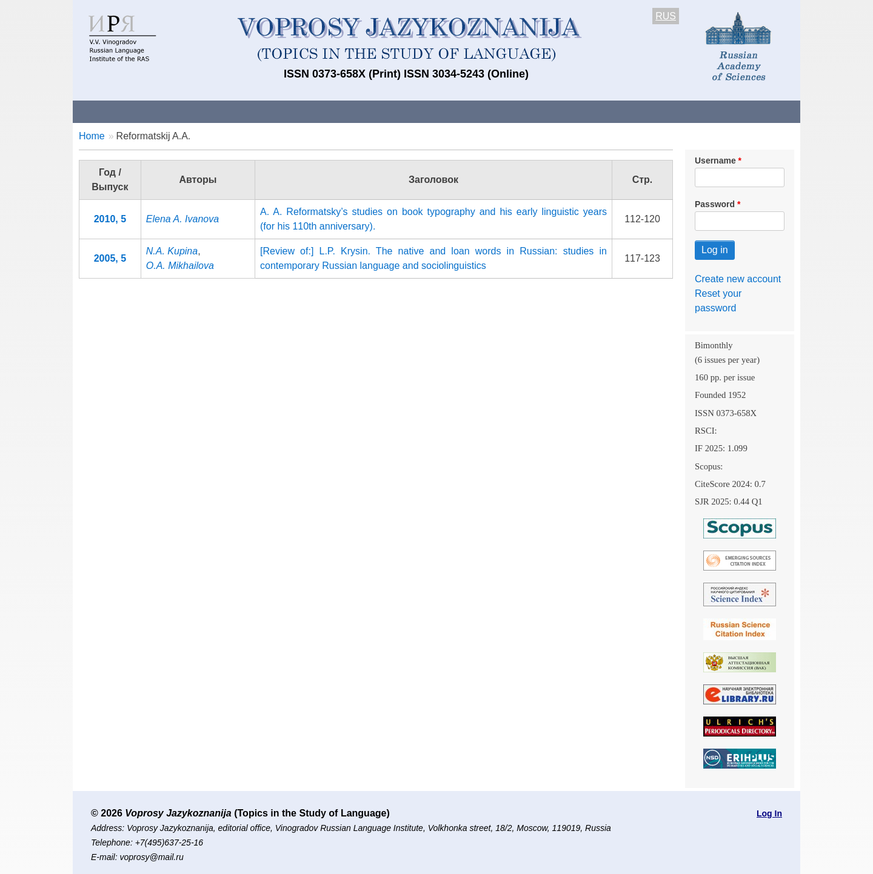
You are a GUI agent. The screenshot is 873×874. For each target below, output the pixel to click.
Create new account (738, 279)
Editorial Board (643, 111)
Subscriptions (558, 111)
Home (92, 136)
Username (715, 160)
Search (714, 111)
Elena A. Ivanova (182, 219)
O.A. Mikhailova (180, 265)
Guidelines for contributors (304, 111)
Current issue (414, 111)
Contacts (204, 111)
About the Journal (123, 111)
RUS (665, 16)
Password (715, 204)
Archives (485, 111)
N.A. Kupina (172, 251)
